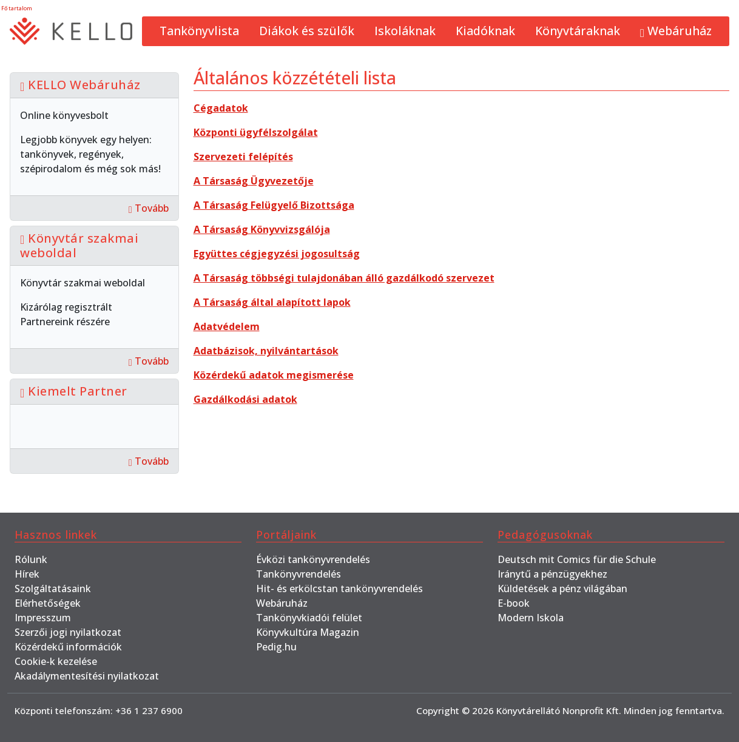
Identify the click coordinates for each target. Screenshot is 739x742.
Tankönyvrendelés (298, 574)
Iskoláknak (405, 30)
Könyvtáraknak (577, 30)
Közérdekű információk (68, 646)
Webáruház (676, 30)
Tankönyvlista (199, 30)
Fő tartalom (16, 8)
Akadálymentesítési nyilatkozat (87, 676)
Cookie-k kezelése (56, 661)
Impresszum (43, 617)
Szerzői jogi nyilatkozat (68, 632)
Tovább (149, 208)
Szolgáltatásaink (53, 588)
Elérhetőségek (48, 603)
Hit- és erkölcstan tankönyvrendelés (339, 588)
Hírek (27, 574)
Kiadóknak (485, 30)
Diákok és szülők (306, 30)
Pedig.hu (276, 646)
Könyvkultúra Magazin (307, 632)
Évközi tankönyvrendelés (313, 559)
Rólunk (31, 559)
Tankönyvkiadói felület (309, 617)
